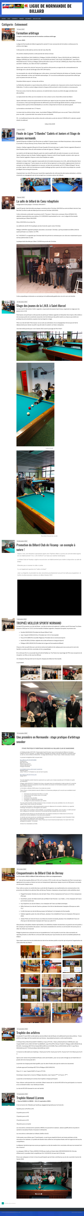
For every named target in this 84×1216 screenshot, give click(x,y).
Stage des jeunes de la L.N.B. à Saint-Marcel (41, 305)
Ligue (8, 18)
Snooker (21, 18)
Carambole (15, 18)
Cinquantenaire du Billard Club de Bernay (39, 873)
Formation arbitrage (27, 33)
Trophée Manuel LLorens (30, 1097)
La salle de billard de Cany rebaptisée (37, 201)
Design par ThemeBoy (77, 1212)
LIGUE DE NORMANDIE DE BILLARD (50, 8)
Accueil (4, 18)
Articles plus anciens (9, 1203)
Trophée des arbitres (28, 1032)
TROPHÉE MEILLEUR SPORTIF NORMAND (38, 623)
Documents (28, 18)
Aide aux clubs (37, 18)
